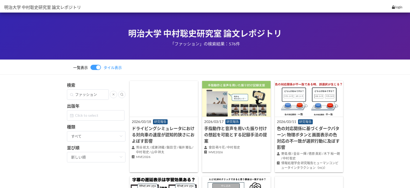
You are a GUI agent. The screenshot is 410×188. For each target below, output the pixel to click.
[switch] (97, 67)
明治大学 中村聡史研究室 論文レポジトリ (42, 7)
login (397, 7)
